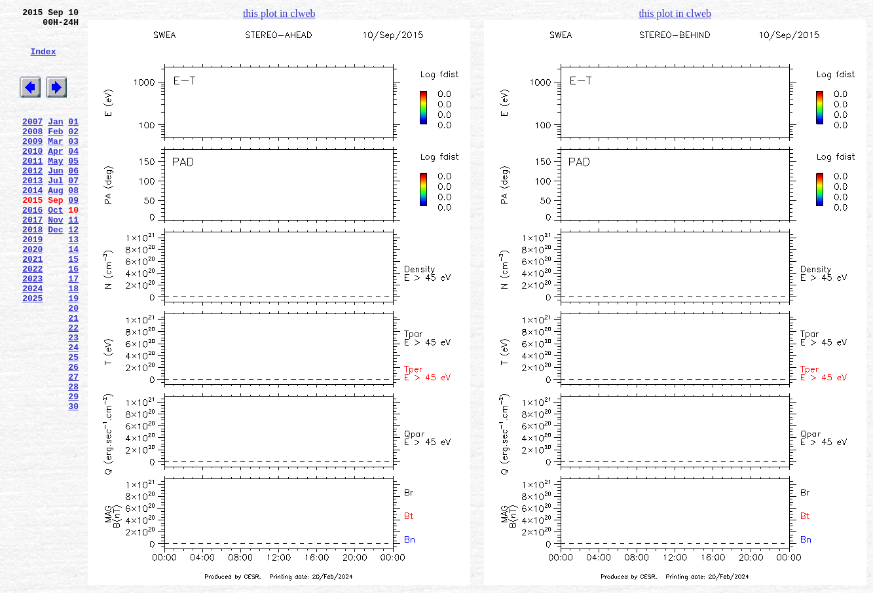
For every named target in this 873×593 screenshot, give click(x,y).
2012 (32, 200)
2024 (32, 341)
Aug (55, 223)
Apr (55, 176)
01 (73, 141)
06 (73, 200)
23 (73, 400)
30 (73, 482)
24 (73, 412)
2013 (32, 211)
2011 (32, 188)
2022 (32, 317)
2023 (32, 329)
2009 (32, 164)
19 (73, 353)
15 (73, 306)
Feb (55, 152)
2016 (32, 247)
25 (73, 423)
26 (73, 435)
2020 (32, 294)
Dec (55, 270)
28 (73, 459)
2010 (32, 176)
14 (73, 294)
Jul (55, 211)
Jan (55, 141)
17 (73, 329)
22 (73, 388)
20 (73, 364)
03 (73, 164)
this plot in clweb (279, 13)
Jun (55, 200)
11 (73, 258)
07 (73, 211)
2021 (32, 306)
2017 (32, 258)
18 (73, 341)
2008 (32, 152)
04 (73, 176)
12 (73, 270)
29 (73, 470)
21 (73, 376)
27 (73, 447)
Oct (55, 247)
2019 (32, 282)
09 (73, 235)
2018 (32, 270)
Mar (55, 164)
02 (73, 152)
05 (73, 188)
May (55, 188)
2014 (32, 223)
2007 (32, 141)
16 (73, 317)
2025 (32, 353)
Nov (55, 258)
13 (73, 282)
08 (73, 223)
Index (43, 61)
